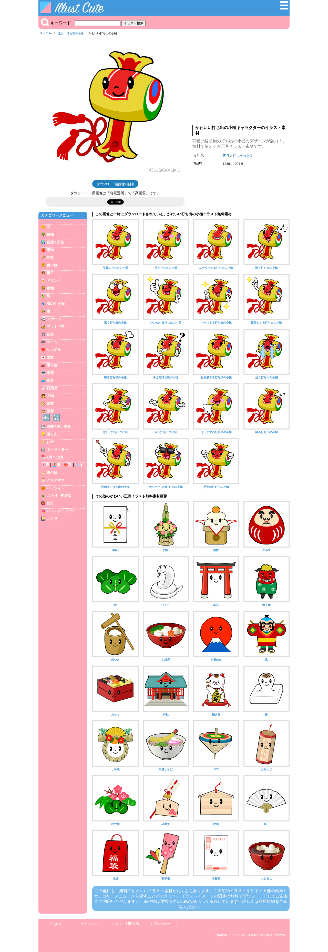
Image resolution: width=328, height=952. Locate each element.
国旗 (50, 357)
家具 (50, 380)
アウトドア (56, 327)
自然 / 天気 (55, 242)
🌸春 (45, 465)
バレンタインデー (61, 511)
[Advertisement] (241, 81)
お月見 (52, 519)
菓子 (50, 273)
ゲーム (52, 342)
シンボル (54, 350)
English (55, 924)
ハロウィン (56, 488)
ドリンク (54, 281)
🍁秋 (68, 465)
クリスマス (56, 480)
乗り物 (52, 365)
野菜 (50, 257)
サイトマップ (91, 924)
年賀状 (65, 496)
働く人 (52, 434)
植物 (50, 234)
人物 (50, 396)
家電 (50, 373)
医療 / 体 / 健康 (59, 426)
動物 (50, 288)
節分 (50, 503)
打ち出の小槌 (75, 33)
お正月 (52, 496)
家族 (50, 403)
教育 (50, 411)
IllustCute (46, 33)
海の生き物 (56, 304)
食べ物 (52, 265)
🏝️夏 (56, 465)
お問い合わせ (160, 924)
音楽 (50, 334)
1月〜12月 (55, 457)
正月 (61, 33)
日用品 (52, 388)
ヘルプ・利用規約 (125, 924)
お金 (50, 442)
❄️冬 (79, 465)
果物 (50, 250)
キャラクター (57, 449)
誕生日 (52, 472)
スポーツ (54, 319)
